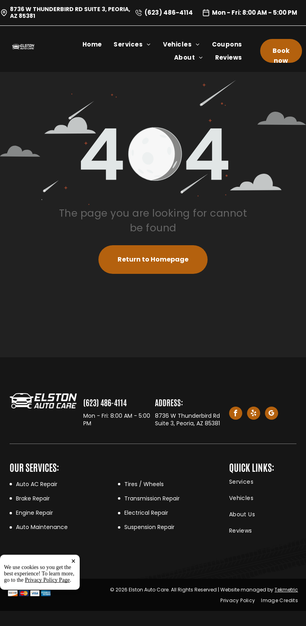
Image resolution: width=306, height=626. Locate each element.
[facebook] (235, 414)
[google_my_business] (271, 414)
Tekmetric (286, 589)
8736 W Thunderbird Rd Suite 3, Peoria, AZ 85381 (70, 12)
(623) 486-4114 (169, 12)
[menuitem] (98, 44)
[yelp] (253, 414)
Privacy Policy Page (47, 607)
